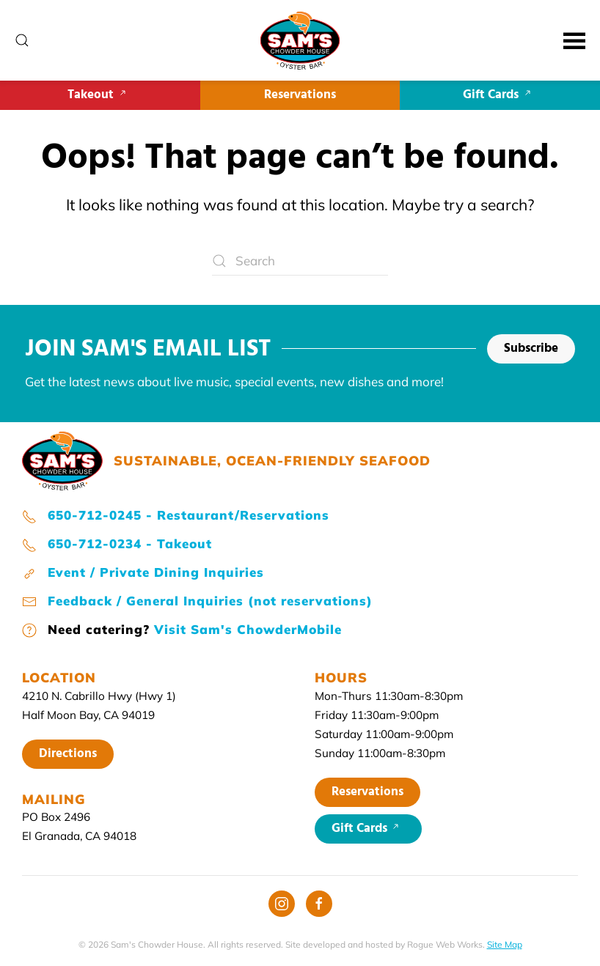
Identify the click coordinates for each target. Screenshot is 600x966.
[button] (22, 40)
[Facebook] (319, 904)
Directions (68, 754)
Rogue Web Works (445, 944)
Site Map (504, 944)
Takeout (99, 95)
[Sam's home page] (62, 459)
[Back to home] (300, 40)
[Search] (300, 261)
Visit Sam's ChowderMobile (248, 629)
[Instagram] (281, 904)
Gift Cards (500, 95)
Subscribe (531, 348)
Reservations (300, 95)
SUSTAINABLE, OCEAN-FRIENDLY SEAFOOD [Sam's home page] (272, 460)
